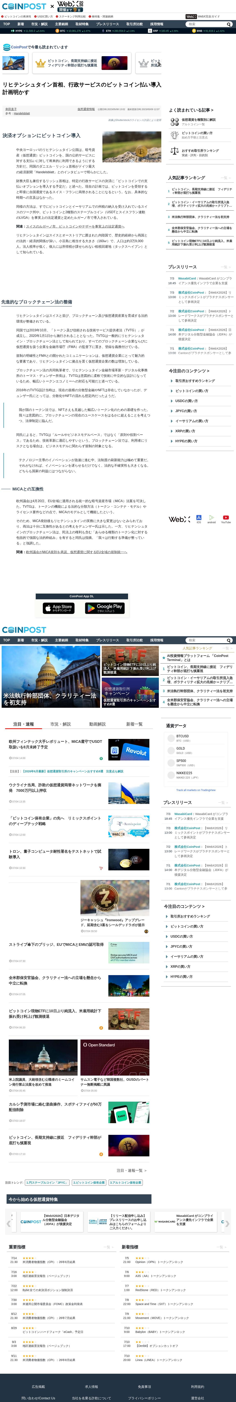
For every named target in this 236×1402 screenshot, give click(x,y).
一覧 (224, 178)
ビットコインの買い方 (197, 133)
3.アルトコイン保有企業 (125, 1182)
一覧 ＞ (227, 648)
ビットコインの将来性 (16, 16)
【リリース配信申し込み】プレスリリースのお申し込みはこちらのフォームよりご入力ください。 (127, 1222)
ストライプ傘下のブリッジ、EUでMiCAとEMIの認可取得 (56, 945)
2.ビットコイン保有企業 (89, 1182)
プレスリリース (107, 24)
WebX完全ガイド (203, 16)
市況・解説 (39, 24)
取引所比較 (134, 24)
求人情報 (91, 1386)
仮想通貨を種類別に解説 (199, 119)
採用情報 (156, 24)
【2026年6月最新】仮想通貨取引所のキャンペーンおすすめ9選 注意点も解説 (72, 771)
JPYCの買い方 (186, 411)
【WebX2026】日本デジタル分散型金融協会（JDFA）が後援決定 (205, 334)
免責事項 (144, 1386)
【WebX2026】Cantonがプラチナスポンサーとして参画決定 (204, 353)
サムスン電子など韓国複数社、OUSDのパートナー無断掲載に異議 (114, 1082)
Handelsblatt (22, 113)
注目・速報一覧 (130, 1170)
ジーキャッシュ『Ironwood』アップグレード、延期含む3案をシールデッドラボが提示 (112, 922)
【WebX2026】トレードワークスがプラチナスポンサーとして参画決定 (206, 315)
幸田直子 (11, 109)
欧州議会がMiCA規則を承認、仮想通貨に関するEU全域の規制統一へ (76, 552)
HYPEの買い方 (186, 441)
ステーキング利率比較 (71, 16)
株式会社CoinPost (191, 292)
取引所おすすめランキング (195, 381)
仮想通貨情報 (86, 109)
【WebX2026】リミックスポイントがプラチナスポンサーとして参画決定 (206, 297)
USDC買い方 (43, 16)
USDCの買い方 (186, 401)
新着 (20, 24)
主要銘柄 (61, 24)
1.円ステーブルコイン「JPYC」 (47, 1182)
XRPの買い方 (185, 431)
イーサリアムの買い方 (191, 421)
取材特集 (82, 24)
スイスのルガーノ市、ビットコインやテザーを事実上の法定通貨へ (75, 226)
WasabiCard (187, 278)
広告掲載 (38, 1386)
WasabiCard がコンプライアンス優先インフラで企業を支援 (194, 1220)
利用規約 (197, 1386)
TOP (6, 24)
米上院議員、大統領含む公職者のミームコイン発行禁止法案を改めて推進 (41, 1082)
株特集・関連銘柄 (101, 16)
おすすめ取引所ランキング (200, 150)
